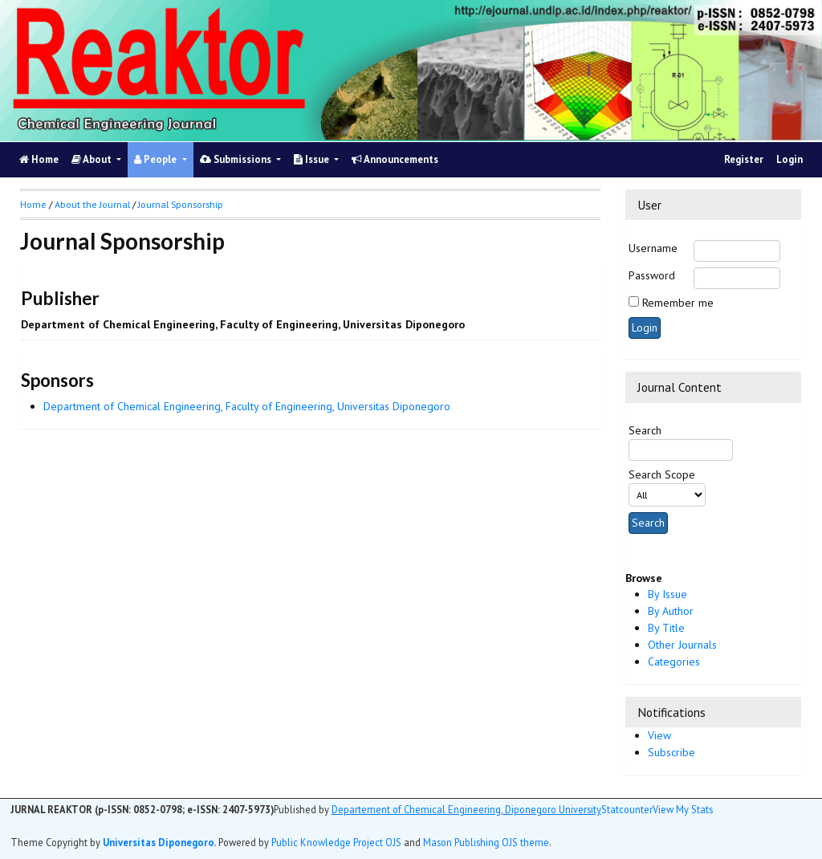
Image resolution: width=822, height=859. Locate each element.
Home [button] (33, 204)
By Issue (667, 594)
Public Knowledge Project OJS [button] (336, 842)
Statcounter (627, 809)
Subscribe (671, 752)
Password (652, 275)
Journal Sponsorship (180, 204)
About (92, 159)
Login (789, 159)
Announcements (395, 159)
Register (743, 159)
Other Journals (682, 644)
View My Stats (683, 809)
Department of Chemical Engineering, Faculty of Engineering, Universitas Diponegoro (246, 406)
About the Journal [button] (92, 204)
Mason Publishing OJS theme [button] (486, 842)
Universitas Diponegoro (158, 842)
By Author (671, 611)
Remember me (678, 302)
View (659, 735)
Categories (674, 661)
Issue (313, 159)
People (156, 159)
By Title (666, 628)
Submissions (237, 159)
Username (653, 248)
